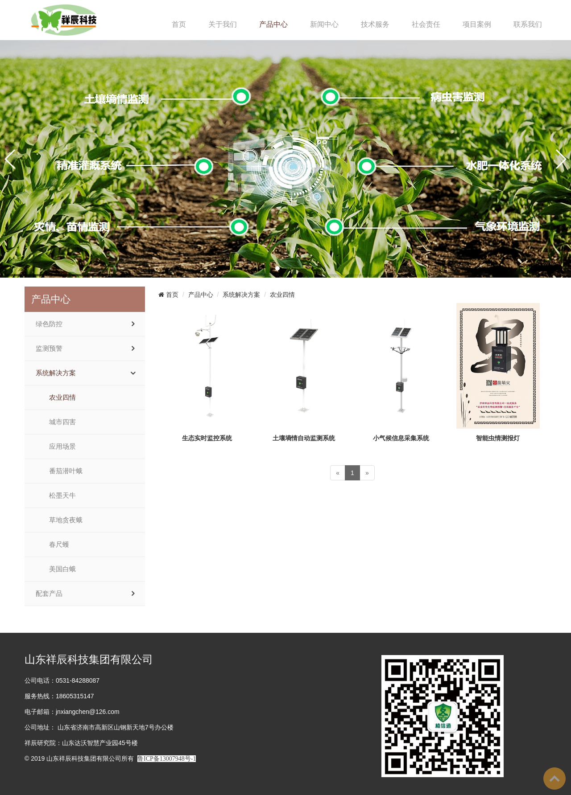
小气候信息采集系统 (401, 438)
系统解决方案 (56, 373)
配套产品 (49, 593)
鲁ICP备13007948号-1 (166, 758)
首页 (179, 24)
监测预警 (49, 348)
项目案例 (477, 24)
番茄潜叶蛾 (66, 471)
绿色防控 (49, 324)
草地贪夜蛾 (66, 520)
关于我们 (222, 24)
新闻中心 (324, 24)
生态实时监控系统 (207, 438)
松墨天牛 (62, 495)
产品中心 (273, 24)
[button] (277, 268)
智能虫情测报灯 (498, 438)
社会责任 (426, 24)
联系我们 (527, 24)
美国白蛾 (62, 569)
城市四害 (62, 422)
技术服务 (375, 24)
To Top (554, 778)
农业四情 (62, 397)
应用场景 (62, 446)
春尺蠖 (59, 544)
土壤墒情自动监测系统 (304, 438)
